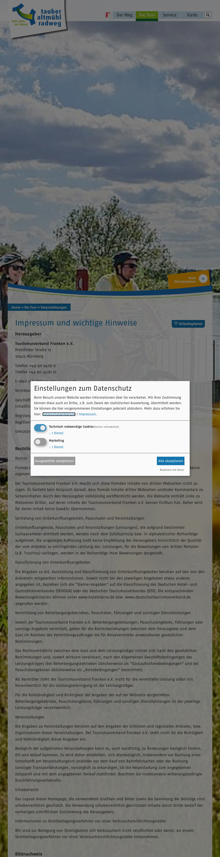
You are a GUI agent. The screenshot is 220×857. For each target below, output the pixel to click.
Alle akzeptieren (170, 461)
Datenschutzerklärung (59, 414)
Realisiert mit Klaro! (172, 470)
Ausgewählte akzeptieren (54, 461)
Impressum (87, 414)
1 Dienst (56, 433)
